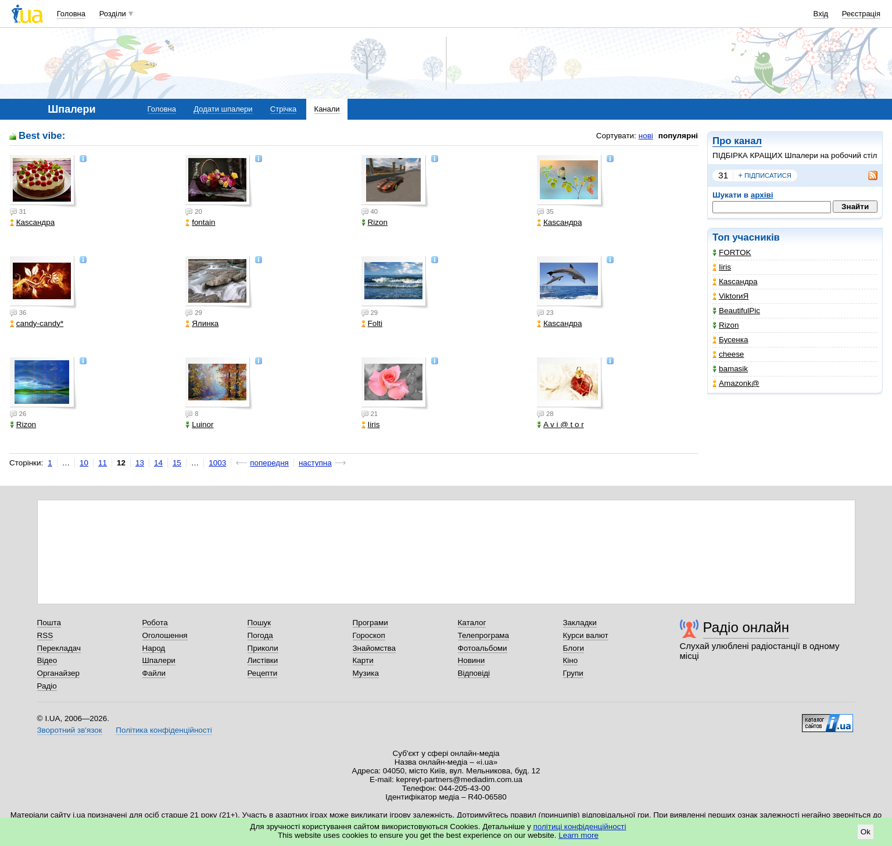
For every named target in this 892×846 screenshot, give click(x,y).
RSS (45, 635)
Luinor (199, 424)
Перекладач (59, 648)
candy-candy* (36, 323)
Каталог (472, 622)
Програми (370, 622)
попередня (269, 462)
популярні (678, 135)
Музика (366, 673)
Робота (155, 622)
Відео (47, 660)
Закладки (580, 622)
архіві (762, 195)
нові (646, 135)
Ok (865, 831)
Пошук (259, 622)
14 (158, 462)
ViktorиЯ (730, 296)
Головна (71, 13)
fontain (200, 222)
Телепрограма (484, 635)
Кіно (570, 660)
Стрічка (283, 109)
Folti (371, 323)
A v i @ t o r (560, 424)
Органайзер (58, 673)
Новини (471, 660)
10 (84, 462)
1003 (217, 462)
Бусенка (730, 339)
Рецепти (263, 673)
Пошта (49, 622)
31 (723, 175)
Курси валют (585, 635)
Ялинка (201, 323)
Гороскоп (369, 635)
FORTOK (731, 252)
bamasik (730, 368)
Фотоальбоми (482, 648)
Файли (154, 673)
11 (102, 462)
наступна (315, 462)
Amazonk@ (736, 383)
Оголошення (165, 635)
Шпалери (158, 660)
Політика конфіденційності (164, 730)
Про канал (737, 140)
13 (139, 462)
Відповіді (474, 673)
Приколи (263, 648)
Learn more (578, 835)
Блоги (574, 648)
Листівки (263, 660)
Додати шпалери (223, 109)
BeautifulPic (736, 310)
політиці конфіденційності (579, 826)
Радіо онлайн (746, 627)
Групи (573, 673)
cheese (728, 354)
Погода (260, 635)
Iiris (721, 267)
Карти (363, 660)
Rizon (725, 325)
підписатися (764, 175)
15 (177, 462)
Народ (154, 648)
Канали (327, 109)
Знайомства (374, 648)
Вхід (821, 13)
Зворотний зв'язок (69, 730)
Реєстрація (861, 13)
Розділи (112, 13)
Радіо (47, 686)
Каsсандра (734, 281)
